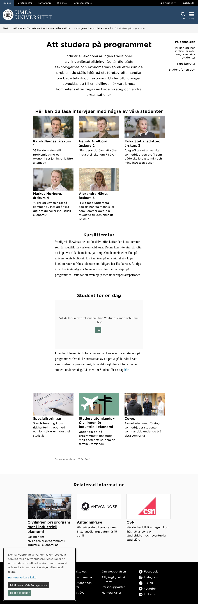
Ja (98, 329)
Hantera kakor (111, 592)
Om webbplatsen (114, 571)
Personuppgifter (113, 587)
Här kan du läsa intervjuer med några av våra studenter (184, 52)
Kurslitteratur (186, 63)
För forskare (45, 2)
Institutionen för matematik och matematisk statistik (41, 28)
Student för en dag (182, 69)
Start (5, 28)
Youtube (147, 588)
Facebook (148, 571)
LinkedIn (147, 594)
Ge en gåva (76, 592)
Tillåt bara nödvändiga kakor (29, 585)
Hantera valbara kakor (23, 577)
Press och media (80, 577)
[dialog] (39, 574)
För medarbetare (82, 2)
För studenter (24, 2)
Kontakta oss (78, 571)
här (126, 370)
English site (188, 2)
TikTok (146, 582)
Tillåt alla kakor (20, 592)
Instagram (148, 577)
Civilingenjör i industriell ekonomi (92, 28)
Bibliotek (62, 2)
